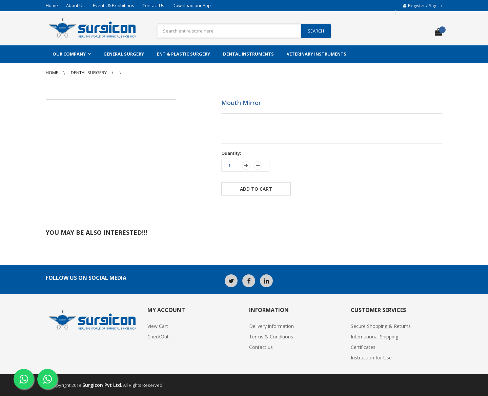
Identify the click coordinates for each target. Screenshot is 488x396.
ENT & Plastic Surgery (183, 54)
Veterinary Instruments (316, 54)
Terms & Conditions (271, 336)
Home (52, 5)
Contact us (261, 347)
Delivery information (271, 326)
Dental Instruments (248, 54)
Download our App (191, 5)
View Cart (157, 326)
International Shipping (374, 336)
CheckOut (158, 336)
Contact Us (153, 5)
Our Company (69, 54)
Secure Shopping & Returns (381, 326)
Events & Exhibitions (113, 5)
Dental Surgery (89, 72)
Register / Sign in (422, 5)
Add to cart (256, 189)
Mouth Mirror (241, 103)
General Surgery (123, 54)
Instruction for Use (371, 357)
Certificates (363, 347)
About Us (75, 5)
